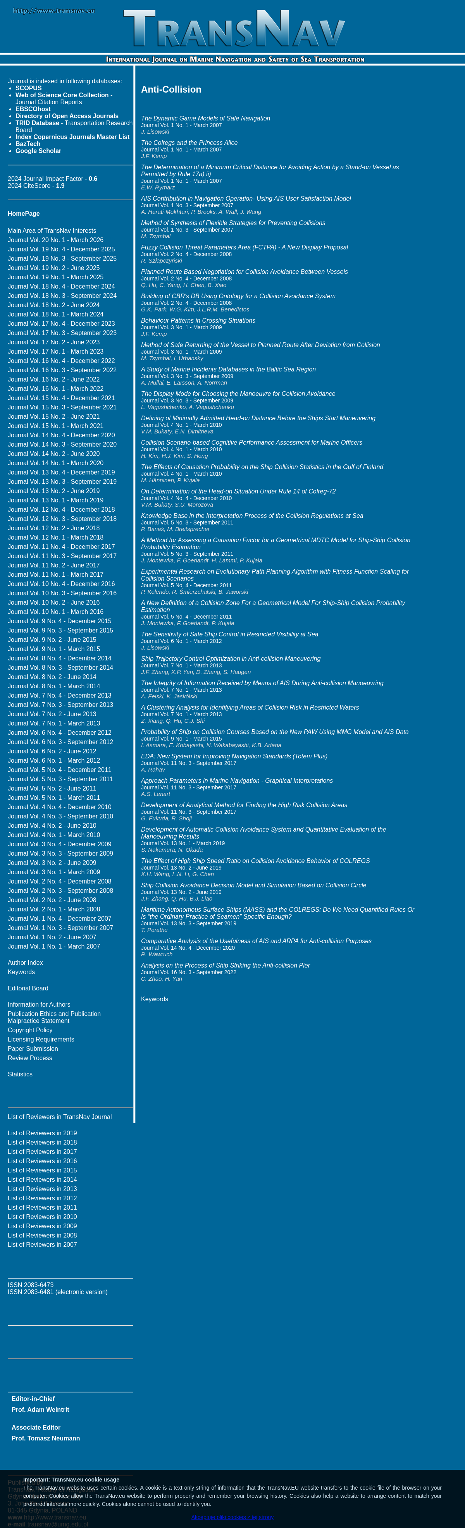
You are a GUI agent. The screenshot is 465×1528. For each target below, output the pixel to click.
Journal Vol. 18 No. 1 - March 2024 (55, 314)
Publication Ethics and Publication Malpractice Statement (54, 1017)
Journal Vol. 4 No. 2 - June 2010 (52, 825)
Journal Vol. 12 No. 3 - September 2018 (62, 519)
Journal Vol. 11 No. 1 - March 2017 (55, 574)
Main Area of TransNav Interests (52, 230)
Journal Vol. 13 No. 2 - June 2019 (54, 491)
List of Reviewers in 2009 (42, 1226)
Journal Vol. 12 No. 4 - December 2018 (61, 509)
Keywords (21, 972)
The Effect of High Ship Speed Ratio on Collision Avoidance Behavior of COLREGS (255, 861)
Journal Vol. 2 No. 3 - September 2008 (60, 890)
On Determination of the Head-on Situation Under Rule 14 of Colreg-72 (238, 491)
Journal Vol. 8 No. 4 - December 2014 (60, 658)
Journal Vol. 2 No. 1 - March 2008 (54, 909)
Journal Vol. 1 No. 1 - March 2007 (54, 946)
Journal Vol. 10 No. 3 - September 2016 (62, 593)
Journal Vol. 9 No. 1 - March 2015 (54, 649)
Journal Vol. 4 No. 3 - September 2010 (60, 816)
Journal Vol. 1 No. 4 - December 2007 (60, 918)
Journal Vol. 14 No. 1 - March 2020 (55, 463)
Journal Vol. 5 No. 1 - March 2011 (54, 797)
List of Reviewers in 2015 (42, 1170)
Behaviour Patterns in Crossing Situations (198, 320)
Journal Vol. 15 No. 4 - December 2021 (61, 398)
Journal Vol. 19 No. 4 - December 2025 (61, 249)
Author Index (25, 962)
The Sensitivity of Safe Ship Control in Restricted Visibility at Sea (230, 634)
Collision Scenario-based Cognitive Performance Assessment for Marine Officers (251, 442)
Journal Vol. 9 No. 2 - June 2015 (52, 639)
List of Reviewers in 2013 (42, 1189)
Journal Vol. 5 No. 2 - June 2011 (52, 788)
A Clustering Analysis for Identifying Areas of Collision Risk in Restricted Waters (250, 707)
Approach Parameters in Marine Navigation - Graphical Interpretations (237, 780)
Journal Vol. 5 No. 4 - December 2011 (60, 770)
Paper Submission (33, 1048)
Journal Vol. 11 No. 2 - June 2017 (54, 565)
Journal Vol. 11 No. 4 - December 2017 (61, 546)
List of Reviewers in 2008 (42, 1235)
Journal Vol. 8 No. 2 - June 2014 (52, 677)
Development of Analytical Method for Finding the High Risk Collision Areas (244, 805)
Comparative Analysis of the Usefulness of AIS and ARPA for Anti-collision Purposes (256, 941)
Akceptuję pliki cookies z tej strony (232, 1517)
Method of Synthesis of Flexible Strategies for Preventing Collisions (233, 223)
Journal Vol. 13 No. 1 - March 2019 (55, 500)
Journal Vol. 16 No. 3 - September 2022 (62, 370)
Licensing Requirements (41, 1039)
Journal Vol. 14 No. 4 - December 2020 (61, 435)
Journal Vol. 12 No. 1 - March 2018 (55, 537)
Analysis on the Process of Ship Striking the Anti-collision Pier (225, 965)
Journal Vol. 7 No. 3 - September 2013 (60, 704)
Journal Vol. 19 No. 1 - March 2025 (55, 277)
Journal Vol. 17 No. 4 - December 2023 (61, 323)
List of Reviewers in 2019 (42, 1133)
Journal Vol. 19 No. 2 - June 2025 (54, 268)
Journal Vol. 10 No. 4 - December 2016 (61, 584)
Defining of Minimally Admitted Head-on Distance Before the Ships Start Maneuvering (258, 418)
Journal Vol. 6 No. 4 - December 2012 (60, 732)
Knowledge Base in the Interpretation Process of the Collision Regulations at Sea (252, 515)
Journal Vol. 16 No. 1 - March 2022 (55, 388)
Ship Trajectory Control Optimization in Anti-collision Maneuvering (230, 658)
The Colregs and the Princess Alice (189, 142)
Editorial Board (28, 988)
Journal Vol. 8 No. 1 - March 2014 (54, 686)
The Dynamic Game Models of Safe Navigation (205, 118)
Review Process (30, 1058)
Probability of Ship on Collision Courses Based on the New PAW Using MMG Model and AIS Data (275, 732)
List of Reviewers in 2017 (42, 1151)
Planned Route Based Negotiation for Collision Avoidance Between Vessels (244, 271)
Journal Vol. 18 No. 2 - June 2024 (54, 305)
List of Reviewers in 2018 (42, 1142)
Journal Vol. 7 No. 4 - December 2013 (60, 695)
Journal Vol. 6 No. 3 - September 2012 (60, 742)
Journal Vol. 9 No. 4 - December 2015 (60, 621)
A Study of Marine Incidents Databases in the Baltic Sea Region (228, 369)
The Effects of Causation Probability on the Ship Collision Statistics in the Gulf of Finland (262, 467)
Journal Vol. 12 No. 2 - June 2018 (54, 528)
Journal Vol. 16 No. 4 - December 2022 (61, 361)
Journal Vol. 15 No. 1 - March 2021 (55, 426)
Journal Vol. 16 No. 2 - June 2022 (54, 379)
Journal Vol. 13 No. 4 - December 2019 (61, 472)
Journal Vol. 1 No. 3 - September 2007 (60, 928)
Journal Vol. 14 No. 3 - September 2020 (62, 444)
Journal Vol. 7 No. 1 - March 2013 (54, 723)
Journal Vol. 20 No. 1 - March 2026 (55, 240)
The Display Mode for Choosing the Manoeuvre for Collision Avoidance (238, 393)
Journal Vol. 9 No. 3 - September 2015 (60, 630)
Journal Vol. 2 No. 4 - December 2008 (60, 881)
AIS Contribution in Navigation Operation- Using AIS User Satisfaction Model (246, 198)
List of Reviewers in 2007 (42, 1244)
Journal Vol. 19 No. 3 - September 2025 (62, 258)
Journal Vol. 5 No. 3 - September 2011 (60, 779)
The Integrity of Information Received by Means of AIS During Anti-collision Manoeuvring (262, 683)
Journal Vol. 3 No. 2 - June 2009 (52, 862)
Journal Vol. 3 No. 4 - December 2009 (60, 844)
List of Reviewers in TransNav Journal (60, 1117)
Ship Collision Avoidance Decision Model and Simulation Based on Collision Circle (254, 885)
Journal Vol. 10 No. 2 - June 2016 (54, 602)
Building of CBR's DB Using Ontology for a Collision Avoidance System (238, 296)
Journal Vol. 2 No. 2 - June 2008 (52, 900)
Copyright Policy (30, 1030)
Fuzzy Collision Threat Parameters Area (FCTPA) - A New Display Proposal (244, 247)
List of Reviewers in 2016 (42, 1161)
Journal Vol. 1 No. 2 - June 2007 (52, 937)
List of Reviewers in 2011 (42, 1207)
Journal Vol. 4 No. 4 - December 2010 (60, 807)
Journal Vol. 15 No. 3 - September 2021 (62, 407)
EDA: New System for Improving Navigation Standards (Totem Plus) (234, 756)
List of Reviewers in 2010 (42, 1216)
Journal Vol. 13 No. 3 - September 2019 (62, 481)
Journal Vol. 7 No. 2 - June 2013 (52, 714)
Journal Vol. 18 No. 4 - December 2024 (61, 286)
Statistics (20, 1074)
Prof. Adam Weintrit (40, 1409)
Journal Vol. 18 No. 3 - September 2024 (62, 295)
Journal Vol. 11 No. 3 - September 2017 (62, 556)
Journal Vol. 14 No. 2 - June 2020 (54, 453)
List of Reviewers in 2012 (42, 1198)
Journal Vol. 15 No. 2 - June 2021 (54, 416)
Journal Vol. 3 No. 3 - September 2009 (60, 853)
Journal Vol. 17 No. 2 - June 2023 (54, 342)
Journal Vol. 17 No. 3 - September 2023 (62, 333)
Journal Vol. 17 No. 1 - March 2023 (55, 351)
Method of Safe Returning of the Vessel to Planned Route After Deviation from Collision (260, 345)
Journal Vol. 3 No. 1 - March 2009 (54, 872)
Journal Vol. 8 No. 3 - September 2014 (60, 667)
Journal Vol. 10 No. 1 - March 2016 (55, 611)
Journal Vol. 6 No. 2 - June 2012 (52, 751)
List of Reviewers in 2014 (42, 1179)
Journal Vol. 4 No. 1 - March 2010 (54, 835)
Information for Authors (39, 1004)
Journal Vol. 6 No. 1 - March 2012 (54, 760)
